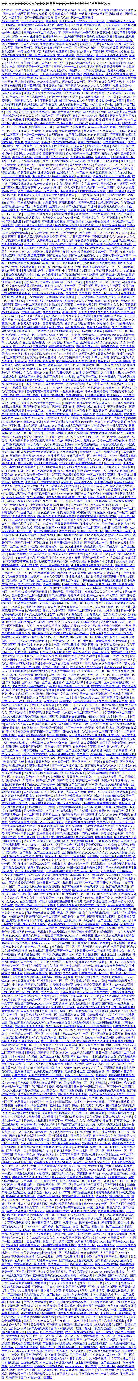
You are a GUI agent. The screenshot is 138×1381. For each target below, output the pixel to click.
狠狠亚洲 (80, 474)
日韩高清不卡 (82, 236)
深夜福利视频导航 (89, 1173)
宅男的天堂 (57, 591)
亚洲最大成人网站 (107, 708)
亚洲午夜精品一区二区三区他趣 (114, 761)
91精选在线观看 (11, 32)
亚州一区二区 (112, 463)
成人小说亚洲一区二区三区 (83, 153)
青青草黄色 (120, 750)
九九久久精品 (121, 671)
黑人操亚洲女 (71, 263)
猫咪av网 (69, 402)
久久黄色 (15, 1018)
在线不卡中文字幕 (84, 746)
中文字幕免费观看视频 (16, 1222)
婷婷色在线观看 (118, 455)
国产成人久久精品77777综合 (116, 312)
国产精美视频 (86, 1230)
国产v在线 (73, 580)
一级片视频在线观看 (59, 871)
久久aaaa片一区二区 (87, 871)
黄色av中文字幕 (36, 776)
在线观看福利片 (47, 655)
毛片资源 (122, 232)
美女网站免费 (40, 353)
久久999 (48, 161)
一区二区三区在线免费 (121, 961)
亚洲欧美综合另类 (97, 319)
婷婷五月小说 (43, 1109)
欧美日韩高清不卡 (24, 980)
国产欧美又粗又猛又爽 (113, 701)
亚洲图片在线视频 (13, 89)
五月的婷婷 (60, 1003)
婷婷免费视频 (110, 346)
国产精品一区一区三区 (90, 21)
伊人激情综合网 (22, 157)
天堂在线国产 (89, 1347)
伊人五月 (70, 365)
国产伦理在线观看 (80, 1233)
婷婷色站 (88, 965)
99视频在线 (64, 1343)
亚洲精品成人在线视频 (91, 406)
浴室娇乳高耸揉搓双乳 (21, 240)
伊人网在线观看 (22, 123)
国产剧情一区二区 (124, 508)
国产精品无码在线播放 (103, 1109)
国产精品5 (42, 70)
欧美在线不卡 (10, 512)
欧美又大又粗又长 (29, 323)
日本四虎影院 (30, 44)
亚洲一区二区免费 (69, 334)
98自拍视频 (9, 470)
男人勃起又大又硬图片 (121, 59)
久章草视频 (58, 210)
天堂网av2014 (116, 716)
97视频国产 (13, 455)
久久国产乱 (13, 893)
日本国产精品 (90, 621)
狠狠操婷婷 (34, 829)
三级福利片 (16, 1354)
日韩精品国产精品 (38, 1052)
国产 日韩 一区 (44, 1298)
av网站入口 (52, 417)
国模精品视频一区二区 (16, 206)
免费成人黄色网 (56, 799)
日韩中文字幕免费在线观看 (90, 115)
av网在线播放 (32, 221)
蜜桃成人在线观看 (39, 553)
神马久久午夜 (101, 357)
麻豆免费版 (91, 1339)
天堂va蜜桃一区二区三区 (108, 1029)
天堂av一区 (99, 470)
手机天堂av (56, 327)
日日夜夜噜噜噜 (53, 153)
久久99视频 (99, 980)
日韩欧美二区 (30, 146)
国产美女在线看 (51, 89)
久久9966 (43, 187)
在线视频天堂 (35, 807)
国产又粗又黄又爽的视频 (102, 569)
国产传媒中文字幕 (58, 693)
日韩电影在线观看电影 (84, 742)
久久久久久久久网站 (113, 130)
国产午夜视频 (49, 104)
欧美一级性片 (101, 652)
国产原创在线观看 (32, 316)
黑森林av (127, 1283)
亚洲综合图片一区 (94, 557)
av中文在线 (19, 1075)
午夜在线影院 (106, 1037)
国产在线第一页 (16, 1150)
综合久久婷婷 (43, 183)
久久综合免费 (21, 977)
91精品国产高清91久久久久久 (89, 62)
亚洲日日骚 (41, 157)
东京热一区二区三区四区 (17, 1131)
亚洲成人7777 (114, 270)
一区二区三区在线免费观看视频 (35, 572)
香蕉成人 (44, 946)
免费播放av (34, 368)
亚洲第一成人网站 (52, 603)
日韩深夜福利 (54, 285)
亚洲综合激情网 (97, 773)
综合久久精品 (52, 168)
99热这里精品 (67, 531)
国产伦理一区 (24, 542)
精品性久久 (89, 1143)
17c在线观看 (40, 206)
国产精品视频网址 (72, 825)
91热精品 (122, 561)
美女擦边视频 (105, 448)
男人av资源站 (27, 720)
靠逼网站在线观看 (83, 829)
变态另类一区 (65, 705)
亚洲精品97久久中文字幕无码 (117, 304)
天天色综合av (10, 316)
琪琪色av (57, 353)
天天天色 (12, 342)
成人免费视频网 (67, 451)
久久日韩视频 (63, 372)
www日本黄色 (117, 538)
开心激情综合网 (34, 270)
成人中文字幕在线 (97, 383)
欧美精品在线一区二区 (46, 263)
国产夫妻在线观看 (72, 844)
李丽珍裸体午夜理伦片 (82, 931)
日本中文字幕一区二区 (94, 973)
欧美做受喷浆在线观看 (98, 36)
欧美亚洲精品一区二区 (69, 587)
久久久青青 (13, 648)
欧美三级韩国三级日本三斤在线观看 (110, 584)
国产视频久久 (69, 232)
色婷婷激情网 (85, 837)
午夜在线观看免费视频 (27, 508)
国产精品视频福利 (68, 833)
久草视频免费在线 (87, 1241)
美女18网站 (16, 467)
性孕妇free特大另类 (81, 1218)
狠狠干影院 (99, 455)
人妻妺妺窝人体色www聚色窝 (89, 127)
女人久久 (105, 240)
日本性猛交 (69, 251)
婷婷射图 (31, 467)
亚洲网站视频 (12, 138)
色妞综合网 (110, 493)
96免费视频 (34, 153)
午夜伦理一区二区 (79, 455)
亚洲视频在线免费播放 (85, 565)
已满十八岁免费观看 (70, 614)
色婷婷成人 (56, 387)
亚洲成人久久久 (22, 372)
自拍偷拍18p (129, 841)
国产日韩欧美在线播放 (69, 319)
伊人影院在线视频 (117, 74)
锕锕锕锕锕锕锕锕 (92, 417)
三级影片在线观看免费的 (80, 353)
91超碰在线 (80, 1109)
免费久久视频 (52, 312)
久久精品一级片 (89, 44)
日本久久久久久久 (32, 21)
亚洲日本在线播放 (118, 51)
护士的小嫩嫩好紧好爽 (118, 1165)
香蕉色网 (95, 123)
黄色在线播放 (46, 1154)
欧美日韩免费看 (48, 599)
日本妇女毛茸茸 (53, 383)
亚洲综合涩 (41, 538)
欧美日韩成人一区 (105, 402)
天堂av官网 (83, 980)
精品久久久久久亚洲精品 (78, 168)
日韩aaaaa (21, 361)
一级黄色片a (78, 561)
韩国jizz (115, 882)
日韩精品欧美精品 (118, 1290)
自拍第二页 (43, 266)
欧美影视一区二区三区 (110, 100)
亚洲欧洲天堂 (63, 652)
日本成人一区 (50, 844)
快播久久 (38, 251)
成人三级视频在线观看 (88, 331)
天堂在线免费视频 (13, 119)
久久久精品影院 (98, 134)
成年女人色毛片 (92, 1067)
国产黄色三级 (87, 202)
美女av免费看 (66, 55)
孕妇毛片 (23, 621)
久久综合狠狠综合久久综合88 (81, 380)
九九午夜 (103, 822)
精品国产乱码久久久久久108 (99, 814)
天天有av (89, 489)
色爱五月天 (50, 202)
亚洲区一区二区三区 (90, 531)
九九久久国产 (124, 1218)
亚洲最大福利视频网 (58, 746)
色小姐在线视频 (57, 735)
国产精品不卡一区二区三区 (34, 66)
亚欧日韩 (37, 285)
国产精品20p (94, 667)
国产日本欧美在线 (50, 467)
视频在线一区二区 (85, 999)
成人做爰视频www (112, 621)
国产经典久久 (10, 414)
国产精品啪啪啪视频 (28, 519)
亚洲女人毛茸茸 (123, 939)
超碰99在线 (16, 300)
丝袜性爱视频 (57, 455)
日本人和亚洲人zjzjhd (105, 1294)
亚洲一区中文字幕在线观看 (112, 682)
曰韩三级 (15, 108)
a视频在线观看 (74, 282)
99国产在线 (66, 448)
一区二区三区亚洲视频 (16, 1230)
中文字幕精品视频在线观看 (74, 757)
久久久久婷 (60, 553)
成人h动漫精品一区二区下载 (98, 96)
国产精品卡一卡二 (65, 66)
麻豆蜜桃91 (91, 130)
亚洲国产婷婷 (73, 36)
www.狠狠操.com (108, 1154)
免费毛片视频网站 (38, 765)
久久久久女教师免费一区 (31, 474)
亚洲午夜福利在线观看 (103, 1286)
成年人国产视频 (76, 206)
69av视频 (115, 149)
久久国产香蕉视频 (53, 818)
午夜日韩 (59, 580)
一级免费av (35, 444)
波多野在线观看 (84, 448)
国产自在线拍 (93, 807)
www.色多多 (19, 550)
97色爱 (5, 266)
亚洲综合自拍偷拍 (21, 678)
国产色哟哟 (38, 621)
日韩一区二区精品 (114, 618)
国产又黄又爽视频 (69, 803)
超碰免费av (95, 572)
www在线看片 (106, 1245)
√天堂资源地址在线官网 (52, 51)
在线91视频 (32, 142)
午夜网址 (103, 361)
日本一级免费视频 (122, 1007)
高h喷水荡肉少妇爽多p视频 (105, 308)
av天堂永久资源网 (26, 1347)
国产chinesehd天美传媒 (60, 1026)
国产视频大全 (74, 1188)
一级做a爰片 (62, 1309)
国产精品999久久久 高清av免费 (76, 361)
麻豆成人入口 (65, 1373)
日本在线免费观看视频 (54, 28)
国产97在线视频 (72, 886)
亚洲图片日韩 (113, 1067)
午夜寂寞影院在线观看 (54, 146)
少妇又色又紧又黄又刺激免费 (81, 399)
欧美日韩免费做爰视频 (54, 565)
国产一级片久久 (39, 331)
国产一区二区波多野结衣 (73, 750)
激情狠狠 (66, 999)
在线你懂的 (125, 28)
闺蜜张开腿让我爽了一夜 (113, 138)
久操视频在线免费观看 (49, 1071)
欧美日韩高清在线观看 (71, 1207)
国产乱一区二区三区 (114, 380)
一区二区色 (96, 878)
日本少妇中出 (122, 950)
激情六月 (20, 875)
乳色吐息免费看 (28, 859)
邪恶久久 (108, 565)
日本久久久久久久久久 (38, 1320)
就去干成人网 (63, 633)
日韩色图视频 (71, 731)
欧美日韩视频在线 (108, 1369)
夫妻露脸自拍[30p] (74, 969)
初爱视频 (101, 1075)
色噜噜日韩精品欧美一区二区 (102, 266)
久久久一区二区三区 (106, 293)
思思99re (74, 1139)
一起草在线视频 (11, 221)
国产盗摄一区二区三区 (56, 1226)
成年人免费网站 (31, 289)
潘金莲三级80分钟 (34, 893)
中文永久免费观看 (18, 285)
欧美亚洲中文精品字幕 (111, 32)
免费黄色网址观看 (31, 746)
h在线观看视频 (74, 383)
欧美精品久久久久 (30, 195)
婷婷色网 (113, 659)
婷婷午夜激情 (47, 1305)
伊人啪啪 (41, 674)
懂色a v (76, 1105)
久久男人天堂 (112, 123)
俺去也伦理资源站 (80, 678)
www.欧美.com (74, 1366)
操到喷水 (45, 198)
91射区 (104, 723)
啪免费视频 (51, 965)
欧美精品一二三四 (34, 108)
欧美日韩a (33, 89)
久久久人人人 (38, 387)
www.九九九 (78, 28)
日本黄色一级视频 (85, 1086)
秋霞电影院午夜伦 (122, 62)
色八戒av (7, 1264)
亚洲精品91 (89, 334)
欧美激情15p (95, 1128)
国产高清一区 (87, 1245)
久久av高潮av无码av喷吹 (17, 663)
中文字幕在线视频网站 (89, 1279)
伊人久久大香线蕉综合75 (112, 55)
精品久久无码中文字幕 (41, 784)
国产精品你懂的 (88, 1249)
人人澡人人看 (71, 621)
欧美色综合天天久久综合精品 (53, 1162)
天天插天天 (53, 251)
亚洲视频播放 (86, 365)
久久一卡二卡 (78, 1165)
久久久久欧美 (43, 644)
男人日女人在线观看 (108, 285)
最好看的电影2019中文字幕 (77, 100)
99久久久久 (47, 859)
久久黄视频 (94, 1116)
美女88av (63, 25)
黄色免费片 (111, 1199)
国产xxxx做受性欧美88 (80, 897)
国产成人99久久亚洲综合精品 (34, 225)
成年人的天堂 (59, 308)
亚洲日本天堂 (30, 565)
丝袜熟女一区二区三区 (109, 164)
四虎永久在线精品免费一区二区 (66, 497)
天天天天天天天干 (67, 523)
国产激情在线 (72, 93)
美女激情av (84, 470)
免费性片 (104, 1139)
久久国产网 (89, 1139)
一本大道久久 (95, 1048)
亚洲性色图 (25, 890)
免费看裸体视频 (101, 750)
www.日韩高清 (15, 497)
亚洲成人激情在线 (29, 202)
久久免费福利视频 (24, 516)
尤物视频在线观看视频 (93, 259)
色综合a (88, 89)
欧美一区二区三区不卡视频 (26, 799)
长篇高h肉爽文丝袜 (109, 1124)
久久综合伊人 (59, 70)
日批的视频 (58, 1233)
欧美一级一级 (123, 920)
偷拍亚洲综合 (99, 693)
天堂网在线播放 (48, 482)
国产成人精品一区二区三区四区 (95, 429)
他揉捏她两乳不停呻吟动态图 (37, 25)
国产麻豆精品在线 (104, 180)
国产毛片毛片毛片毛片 (27, 523)
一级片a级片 (128, 757)
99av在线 (37, 417)
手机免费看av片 (75, 327)
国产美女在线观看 (14, 867)
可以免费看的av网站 (61, 346)
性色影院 (98, 875)
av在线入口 (51, 701)
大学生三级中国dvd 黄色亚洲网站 (92, 338)
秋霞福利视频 (108, 516)
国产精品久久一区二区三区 (79, 81)
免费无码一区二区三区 (119, 712)
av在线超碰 (64, 878)
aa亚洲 (38, 769)
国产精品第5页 (46, 780)
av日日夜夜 (84, 176)
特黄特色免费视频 (107, 1192)
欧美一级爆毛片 (115, 417)
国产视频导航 (34, 1354)
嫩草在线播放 (96, 59)
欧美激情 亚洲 (27, 172)
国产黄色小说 (50, 992)
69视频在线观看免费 (115, 527)
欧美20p (46, 142)
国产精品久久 (24, 100)
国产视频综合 (15, 689)
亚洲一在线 (25, 644)
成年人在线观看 (11, 93)
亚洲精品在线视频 (98, 146)
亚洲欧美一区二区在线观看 (52, 663)
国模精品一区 (18, 1373)
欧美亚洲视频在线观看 (49, 59)
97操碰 (66, 890)
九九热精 (94, 161)
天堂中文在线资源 (21, 788)
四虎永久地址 (60, 1358)
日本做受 (95, 550)
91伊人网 (96, 633)
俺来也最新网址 (53, 1188)
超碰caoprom (20, 36)
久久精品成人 (87, 138)
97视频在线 (40, 346)
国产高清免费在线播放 (40, 689)
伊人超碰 (61, 1298)
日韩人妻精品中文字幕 (117, 1116)
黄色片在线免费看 (54, 610)
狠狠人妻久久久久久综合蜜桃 (43, 93)
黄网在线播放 (76, 221)
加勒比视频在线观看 (72, 1014)
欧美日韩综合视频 (96, 901)
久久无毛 (119, 368)
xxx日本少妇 (112, 387)
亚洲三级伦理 (121, 300)
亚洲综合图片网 (94, 927)
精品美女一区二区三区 (79, 1075)
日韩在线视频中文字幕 (24, 1207)
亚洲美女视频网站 (18, 920)
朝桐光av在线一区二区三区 (66, 244)
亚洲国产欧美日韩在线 (42, 493)
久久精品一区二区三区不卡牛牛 (82, 712)
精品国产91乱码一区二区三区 (70, 659)
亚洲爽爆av (125, 474)
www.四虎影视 (83, 482)
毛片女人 (50, 1192)
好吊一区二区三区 (35, 244)
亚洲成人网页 (40, 1203)
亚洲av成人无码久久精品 (30, 924)
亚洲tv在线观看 (114, 108)
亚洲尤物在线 (43, 542)
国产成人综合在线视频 (67, 266)
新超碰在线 (31, 104)
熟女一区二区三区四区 (104, 1147)
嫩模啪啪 (102, 323)
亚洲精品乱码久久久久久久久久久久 (103, 342)
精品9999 (105, 810)
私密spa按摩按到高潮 (31, 735)
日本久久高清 (112, 25)
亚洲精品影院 (75, 591)
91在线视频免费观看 (89, 108)
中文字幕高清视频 (104, 214)
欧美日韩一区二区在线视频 (29, 595)
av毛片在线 (55, 342)
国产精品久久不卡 (97, 289)
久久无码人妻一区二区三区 (114, 255)
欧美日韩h (12, 1377)
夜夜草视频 (73, 421)
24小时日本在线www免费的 (118, 372)
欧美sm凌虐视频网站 (62, 304)
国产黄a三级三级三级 (55, 62)
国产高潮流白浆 (11, 198)
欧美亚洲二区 (56, 893)
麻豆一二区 (71, 342)
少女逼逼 (18, 984)
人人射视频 (124, 954)
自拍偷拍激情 (68, 655)
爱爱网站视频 (117, 70)
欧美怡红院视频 (95, 395)
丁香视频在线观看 (118, 1101)
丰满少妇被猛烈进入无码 (110, 421)
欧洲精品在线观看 (45, 531)
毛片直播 (130, 1082)
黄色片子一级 (80, 693)
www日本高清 (94, 587)
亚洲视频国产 (24, 1071)
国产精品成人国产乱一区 (42, 1014)
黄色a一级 (94, 791)
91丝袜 (92, 206)
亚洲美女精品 (72, 89)
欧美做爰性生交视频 (101, 561)
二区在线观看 (33, 1241)
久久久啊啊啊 (90, 1252)
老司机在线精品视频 (59, 810)
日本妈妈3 (26, 59)
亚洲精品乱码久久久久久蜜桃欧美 (55, 1275)
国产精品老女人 (42, 633)
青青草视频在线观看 (123, 134)
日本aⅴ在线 (8, 217)
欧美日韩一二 (115, 504)
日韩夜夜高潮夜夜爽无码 (42, 391)
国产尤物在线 (34, 300)
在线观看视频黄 (78, 720)
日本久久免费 (33, 383)
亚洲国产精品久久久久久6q (87, 1354)
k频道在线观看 (16, 368)
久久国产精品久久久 (41, 1373)
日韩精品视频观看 (13, 765)
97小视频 (110, 844)
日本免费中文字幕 (92, 1256)
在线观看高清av (93, 74)
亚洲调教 (43, 980)
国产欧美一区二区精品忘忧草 (43, 32)
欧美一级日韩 (96, 1101)
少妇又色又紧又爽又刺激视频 (59, 485)
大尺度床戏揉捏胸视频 (66, 368)
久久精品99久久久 (122, 383)
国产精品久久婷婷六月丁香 (51, 338)
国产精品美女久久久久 (62, 1249)
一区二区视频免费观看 (102, 474)
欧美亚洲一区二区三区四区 (97, 232)
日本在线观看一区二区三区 (19, 1169)
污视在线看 (110, 459)
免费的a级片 (103, 300)
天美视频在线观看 (49, 240)
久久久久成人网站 (121, 172)
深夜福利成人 (92, 795)
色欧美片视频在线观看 (100, 825)
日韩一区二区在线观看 (41, 55)
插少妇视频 (125, 263)
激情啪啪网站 (71, 814)
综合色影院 (30, 425)
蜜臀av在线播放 (38, 149)
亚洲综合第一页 (89, 225)
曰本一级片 (89, 93)
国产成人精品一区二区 (36, 682)
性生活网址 (76, 553)
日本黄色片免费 (121, 909)
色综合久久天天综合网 (35, 659)
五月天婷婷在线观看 (36, 406)
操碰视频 (128, 467)
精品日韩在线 (33, 229)
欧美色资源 (97, 248)
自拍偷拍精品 (40, 1358)
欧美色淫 (127, 217)
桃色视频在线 (104, 837)
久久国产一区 (52, 399)
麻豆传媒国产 (123, 837)
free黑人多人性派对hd (103, 1094)
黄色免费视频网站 (13, 931)
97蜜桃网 (95, 1003)
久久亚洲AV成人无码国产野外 (71, 425)
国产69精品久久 (112, 44)
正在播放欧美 (30, 1362)
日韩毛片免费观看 (36, 973)
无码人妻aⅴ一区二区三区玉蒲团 (51, 40)
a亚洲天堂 (129, 229)
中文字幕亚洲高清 (30, 1079)
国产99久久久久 (53, 229)
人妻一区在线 (57, 674)
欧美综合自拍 (62, 1109)
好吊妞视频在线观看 (41, 1351)
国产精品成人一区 (88, 346)
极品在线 (124, 1222)
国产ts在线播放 (19, 708)
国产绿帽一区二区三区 (46, 731)
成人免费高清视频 (118, 248)
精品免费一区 (44, 1131)
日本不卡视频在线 (21, 538)
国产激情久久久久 (34, 455)
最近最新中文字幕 (74, 916)
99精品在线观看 (64, 470)
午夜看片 (20, 1105)
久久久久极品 (119, 852)
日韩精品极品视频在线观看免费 (38, 236)
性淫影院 (110, 587)
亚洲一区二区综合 (34, 1249)
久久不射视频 (21, 353)
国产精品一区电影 (52, 727)
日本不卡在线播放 (109, 625)
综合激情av (97, 754)
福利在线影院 (99, 172)
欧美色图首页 (56, 776)
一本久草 (15, 606)
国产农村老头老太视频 (122, 112)
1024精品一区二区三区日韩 (31, 629)
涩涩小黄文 (83, 1328)
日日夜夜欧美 (110, 161)
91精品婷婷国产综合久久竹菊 (114, 89)
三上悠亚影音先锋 (88, 195)
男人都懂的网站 (25, 81)
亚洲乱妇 (59, 682)
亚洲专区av (80, 878)
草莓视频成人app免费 (42, 686)
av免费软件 (31, 198)
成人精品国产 (21, 1358)
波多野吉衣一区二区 (92, 905)
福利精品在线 (27, 164)
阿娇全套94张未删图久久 (106, 720)
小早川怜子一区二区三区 (59, 289)
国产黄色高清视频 (106, 1158)
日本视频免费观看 (98, 648)
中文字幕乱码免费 (60, 474)
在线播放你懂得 (38, 671)
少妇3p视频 (90, 723)
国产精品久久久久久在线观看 (114, 1260)
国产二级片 (51, 376)
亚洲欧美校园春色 (93, 739)
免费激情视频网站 (49, 81)
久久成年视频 (40, 232)
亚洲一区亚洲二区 (24, 833)
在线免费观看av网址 (112, 81)
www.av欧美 (23, 417)
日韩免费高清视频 (21, 769)
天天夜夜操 (81, 123)
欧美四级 (87, 421)
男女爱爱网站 (95, 844)
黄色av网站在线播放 (120, 905)
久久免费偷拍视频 (49, 625)
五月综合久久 (18, 712)
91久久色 (51, 606)
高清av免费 (69, 312)
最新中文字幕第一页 (86, 183)
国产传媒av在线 (57, 255)
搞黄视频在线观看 (119, 1169)
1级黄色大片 (93, 614)
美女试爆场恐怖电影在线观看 (59, 44)
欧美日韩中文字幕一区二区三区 (38, 191)
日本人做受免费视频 (16, 232)
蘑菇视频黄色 (10, 44)
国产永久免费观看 (122, 485)
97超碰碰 (101, 1275)
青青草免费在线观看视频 (112, 640)
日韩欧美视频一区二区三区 (38, 750)
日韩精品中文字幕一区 (102, 689)
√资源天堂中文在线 (35, 754)
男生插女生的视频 (99, 327)
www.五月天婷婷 (29, 1290)
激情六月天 (72, 229)
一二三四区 (81, 40)
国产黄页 (76, 25)
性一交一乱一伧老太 (34, 134)
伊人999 (13, 59)
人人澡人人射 (10, 62)
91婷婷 (104, 1249)
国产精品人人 (38, 550)
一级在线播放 (110, 1373)
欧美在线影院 (110, 1339)
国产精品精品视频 (95, 112)
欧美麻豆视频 (46, 833)
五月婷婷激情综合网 (53, 74)
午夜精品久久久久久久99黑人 (104, 591)
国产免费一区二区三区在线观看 (45, 618)
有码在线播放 (17, 553)
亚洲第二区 (50, 508)
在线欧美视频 (85, 300)
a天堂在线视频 (117, 1177)
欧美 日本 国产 (73, 1339)
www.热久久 (66, 493)
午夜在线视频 (27, 51)
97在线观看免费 (31, 312)
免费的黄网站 (10, 961)
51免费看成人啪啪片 (80, 1177)
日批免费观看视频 (103, 1301)
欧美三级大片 (31, 844)
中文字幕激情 (55, 433)
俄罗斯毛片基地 (100, 508)
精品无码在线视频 (107, 1264)
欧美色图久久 (10, 210)
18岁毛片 (76, 489)
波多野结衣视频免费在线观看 (20, 909)
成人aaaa (45, 425)
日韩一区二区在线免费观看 (35, 470)
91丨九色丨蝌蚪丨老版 (36, 138)
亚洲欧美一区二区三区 (51, 720)
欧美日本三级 (30, 546)
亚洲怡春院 (109, 523)
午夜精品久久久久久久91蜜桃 (31, 1177)
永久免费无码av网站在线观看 (57, 512)
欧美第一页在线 (53, 421)
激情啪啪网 (93, 618)
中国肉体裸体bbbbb (72, 773)
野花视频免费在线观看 (59, 300)
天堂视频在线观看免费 (58, 444)
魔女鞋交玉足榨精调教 (122, 863)
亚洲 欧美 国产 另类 (122, 115)
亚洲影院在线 (80, 504)
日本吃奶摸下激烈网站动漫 (99, 263)
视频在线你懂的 (117, 406)
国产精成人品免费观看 (41, 757)
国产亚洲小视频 (114, 1184)
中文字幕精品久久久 (95, 78)
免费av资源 (95, 1165)
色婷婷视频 (9, 334)
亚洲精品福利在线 (113, 225)
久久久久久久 (60, 157)
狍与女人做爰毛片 (32, 414)
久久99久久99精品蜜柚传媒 (41, 773)
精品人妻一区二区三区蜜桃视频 (32, 569)
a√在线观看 (50, 130)
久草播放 (31, 482)
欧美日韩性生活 (75, 1071)
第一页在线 (9, 489)
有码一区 (104, 1162)
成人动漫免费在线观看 (109, 1324)
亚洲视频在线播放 (54, 221)
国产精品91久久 (81, 501)
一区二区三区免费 (105, 436)
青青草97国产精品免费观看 (35, 988)
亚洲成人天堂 (18, 1328)
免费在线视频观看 (124, 440)
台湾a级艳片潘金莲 (99, 1120)
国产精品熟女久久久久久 (19, 115)
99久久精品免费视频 (75, 519)
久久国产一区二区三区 (112, 1267)
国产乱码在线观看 (14, 444)
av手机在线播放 (46, 357)
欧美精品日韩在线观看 (119, 1128)
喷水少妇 (115, 323)
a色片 (80, 289)
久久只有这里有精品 (19, 338)
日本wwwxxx (92, 1203)
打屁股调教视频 (67, 905)
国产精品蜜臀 (57, 595)
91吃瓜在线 (31, 282)
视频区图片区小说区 (56, 829)
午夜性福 (24, 402)
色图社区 (57, 187)
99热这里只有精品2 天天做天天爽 (100, 66)
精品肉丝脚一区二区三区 (74, 686)
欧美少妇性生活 (81, 436)
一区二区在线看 (126, 1245)
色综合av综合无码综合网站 (93, 478)
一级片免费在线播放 (14, 504)
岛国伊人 (75, 70)
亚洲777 (100, 935)
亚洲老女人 (56, 206)
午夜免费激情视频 (87, 240)
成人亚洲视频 (93, 818)
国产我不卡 (128, 572)
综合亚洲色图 (85, 55)
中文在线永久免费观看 (106, 686)
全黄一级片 (50, 1079)
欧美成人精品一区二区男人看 (115, 168)
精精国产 (118, 810)
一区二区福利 (33, 814)
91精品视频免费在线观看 (90, 1169)
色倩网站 (65, 701)
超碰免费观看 (81, 1022)
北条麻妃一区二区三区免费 (103, 282)
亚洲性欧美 (81, 1147)
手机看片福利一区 (57, 436)
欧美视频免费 (118, 1079)
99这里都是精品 (106, 297)
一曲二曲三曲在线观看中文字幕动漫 (73, 149)
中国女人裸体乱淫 (52, 282)
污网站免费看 (90, 833)
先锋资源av (102, 157)
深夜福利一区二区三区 (24, 28)
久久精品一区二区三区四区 (54, 115)
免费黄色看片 (69, 191)
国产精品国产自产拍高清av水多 (26, 96)
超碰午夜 (115, 1011)
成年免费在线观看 (77, 433)
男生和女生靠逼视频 (73, 716)
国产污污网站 (36, 497)
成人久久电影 (18, 1267)
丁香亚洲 (49, 1343)
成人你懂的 (113, 875)
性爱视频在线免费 (44, 429)
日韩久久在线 (43, 372)
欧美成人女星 (96, 595)
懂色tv (35, 977)
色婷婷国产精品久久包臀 (93, 1007)
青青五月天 (28, 1011)
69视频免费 (59, 863)
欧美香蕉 (24, 1215)
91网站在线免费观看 (121, 1075)
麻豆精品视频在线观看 (78, 1324)
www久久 (109, 550)
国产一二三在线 (19, 886)
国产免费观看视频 (29, 217)
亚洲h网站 (101, 1011)
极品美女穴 (100, 410)
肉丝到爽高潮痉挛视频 (17, 561)
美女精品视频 (63, 1169)
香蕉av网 (103, 655)
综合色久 (69, 1007)
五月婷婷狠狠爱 (11, 587)
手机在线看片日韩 (97, 391)
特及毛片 (68, 240)
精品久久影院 (111, 153)
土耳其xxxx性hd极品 (79, 1158)
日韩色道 (128, 266)
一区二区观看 (96, 1207)
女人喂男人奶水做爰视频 (85, 735)
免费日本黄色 (78, 308)
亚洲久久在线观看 (30, 130)
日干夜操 (30, 214)
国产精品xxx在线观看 (115, 183)
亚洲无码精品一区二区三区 (43, 916)
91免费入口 (44, 248)
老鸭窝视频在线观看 (92, 191)
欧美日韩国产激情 (79, 977)
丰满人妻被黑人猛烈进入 (53, 841)
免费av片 (76, 414)
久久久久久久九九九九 (63, 1283)
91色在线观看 (77, 210)
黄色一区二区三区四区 (79, 285)
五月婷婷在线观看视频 (60, 297)
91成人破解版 (35, 380)
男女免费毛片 (41, 176)
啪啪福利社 (9, 172)
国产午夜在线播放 (122, 988)
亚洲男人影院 (27, 248)
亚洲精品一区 (70, 1097)
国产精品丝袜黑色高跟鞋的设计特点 (108, 244)
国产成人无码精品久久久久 (24, 399)
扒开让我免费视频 (67, 1256)
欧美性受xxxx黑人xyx (86, 697)
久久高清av (8, 988)
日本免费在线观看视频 (16, 293)
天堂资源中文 (15, 1060)
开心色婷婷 (49, 274)
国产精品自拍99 (69, 274)
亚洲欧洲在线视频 (38, 119)
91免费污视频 (63, 183)
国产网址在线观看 (70, 723)
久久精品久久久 (92, 848)
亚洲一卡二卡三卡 (24, 739)
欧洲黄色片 (45, 1169)
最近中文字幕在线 (52, 1332)
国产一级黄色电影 (107, 451)
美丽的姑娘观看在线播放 (22, 350)
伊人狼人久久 (98, 538)
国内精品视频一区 (123, 157)
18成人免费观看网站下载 (112, 489)
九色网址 (88, 946)
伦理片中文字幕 (61, 629)
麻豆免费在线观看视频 (32, 489)
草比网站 (93, 856)
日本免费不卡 (83, 410)
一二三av (82, 172)
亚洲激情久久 (66, 172)
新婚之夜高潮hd (94, 546)
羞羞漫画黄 (73, 78)
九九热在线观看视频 (69, 795)
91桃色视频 (108, 871)
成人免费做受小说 (81, 164)
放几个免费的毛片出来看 (118, 195)
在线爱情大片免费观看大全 (38, 451)
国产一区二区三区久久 (29, 433)
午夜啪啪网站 (18, 671)
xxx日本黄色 (14, 421)
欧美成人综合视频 (27, 485)
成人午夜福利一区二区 (74, 104)
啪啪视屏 (12, 746)
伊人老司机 (71, 187)
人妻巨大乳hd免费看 (59, 410)
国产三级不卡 (22, 346)
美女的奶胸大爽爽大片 (120, 754)
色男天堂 (77, 663)
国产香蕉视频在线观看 (99, 535)
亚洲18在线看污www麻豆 (50, 527)
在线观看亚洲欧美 (72, 391)
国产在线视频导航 (64, 142)
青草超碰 (97, 198)
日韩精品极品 (124, 958)
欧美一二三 (104, 440)
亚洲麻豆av (66, 21)
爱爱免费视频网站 (89, 142)
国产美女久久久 (50, 969)
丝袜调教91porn (53, 36)
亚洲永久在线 (87, 312)
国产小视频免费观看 (70, 535)
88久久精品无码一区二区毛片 (34, 278)
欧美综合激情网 (34, 436)
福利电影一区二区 (82, 1264)
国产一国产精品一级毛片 (79, 32)
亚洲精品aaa (29, 512)
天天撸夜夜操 (107, 353)
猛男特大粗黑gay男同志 (75, 180)
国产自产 (83, 754)
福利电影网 (106, 931)
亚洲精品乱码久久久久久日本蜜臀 (59, 557)
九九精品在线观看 (83, 1052)
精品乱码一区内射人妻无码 (109, 425)
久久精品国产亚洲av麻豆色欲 (59, 1045)
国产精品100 (54, 1339)
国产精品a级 (74, 818)
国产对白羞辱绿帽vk (82, 255)
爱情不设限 (108, 1222)
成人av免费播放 (22, 1109)
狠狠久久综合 (70, 96)
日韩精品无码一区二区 (60, 950)
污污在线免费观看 (23, 266)
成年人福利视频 (118, 470)
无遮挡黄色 (120, 807)
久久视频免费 (55, 1063)
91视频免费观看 (108, 47)
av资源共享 (61, 504)
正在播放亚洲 (81, 943)
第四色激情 (13, 682)
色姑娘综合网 (52, 519)
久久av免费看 (45, 1256)
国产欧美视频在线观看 (67, 112)
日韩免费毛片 (119, 1249)
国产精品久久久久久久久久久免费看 (88, 85)
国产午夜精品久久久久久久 (75, 606)
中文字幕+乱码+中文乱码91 (27, 693)
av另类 (54, 232)
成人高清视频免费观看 (121, 739)
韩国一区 (73, 867)
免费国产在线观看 (102, 40)
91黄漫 (30, 357)
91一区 (75, 739)
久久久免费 (70, 973)
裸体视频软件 (76, 618)
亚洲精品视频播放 (21, 183)
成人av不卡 (58, 1177)
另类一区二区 (35, 410)
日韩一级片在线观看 (61, 108)
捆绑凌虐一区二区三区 (38, 587)
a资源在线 (79, 1343)
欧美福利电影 (52, 584)
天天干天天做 (124, 40)
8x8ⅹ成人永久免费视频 (50, 78)
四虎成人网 (97, 504)
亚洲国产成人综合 (31, 376)
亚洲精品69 (54, 1324)
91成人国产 (78, 146)
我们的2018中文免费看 (35, 1233)
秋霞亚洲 (46, 652)
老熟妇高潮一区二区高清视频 (63, 769)
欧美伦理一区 (62, 198)
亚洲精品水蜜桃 (64, 214)
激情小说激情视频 (62, 671)
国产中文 (55, 973)
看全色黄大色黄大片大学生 (115, 206)
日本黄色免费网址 (27, 603)
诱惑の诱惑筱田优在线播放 (69, 939)
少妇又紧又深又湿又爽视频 (26, 856)
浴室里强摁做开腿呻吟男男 (65, 901)
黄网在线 (52, 21)
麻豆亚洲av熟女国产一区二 (30, 308)
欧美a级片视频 (30, 62)
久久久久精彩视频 (122, 289)
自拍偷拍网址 (75, 395)
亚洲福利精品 (86, 119)
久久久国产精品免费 (41, 361)
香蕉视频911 (65, 429)
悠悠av (103, 149)
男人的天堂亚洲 (11, 270)
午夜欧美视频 (116, 278)
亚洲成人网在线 (25, 1154)
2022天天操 (66, 463)
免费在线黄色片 (123, 85)
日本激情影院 (35, 297)
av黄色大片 (85, 1275)
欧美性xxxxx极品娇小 (15, 637)
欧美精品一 (114, 395)
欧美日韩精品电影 (63, 176)
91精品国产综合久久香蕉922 (116, 202)
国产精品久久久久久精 (29, 1026)
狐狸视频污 (39, 1086)
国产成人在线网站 (24, 599)
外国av (90, 682)
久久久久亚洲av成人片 (94, 485)
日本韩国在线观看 (46, 788)
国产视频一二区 (87, 376)
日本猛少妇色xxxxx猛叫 (118, 984)
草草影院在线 (92, 25)
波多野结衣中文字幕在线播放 (68, 134)
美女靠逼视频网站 (71, 927)
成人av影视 (68, 376)
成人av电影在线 (109, 610)
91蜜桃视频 (98, 659)
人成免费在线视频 (82, 157)
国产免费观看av (43, 1048)
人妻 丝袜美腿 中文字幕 (29, 697)
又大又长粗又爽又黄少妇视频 (20, 576)
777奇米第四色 (71, 1067)
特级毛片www (112, 667)
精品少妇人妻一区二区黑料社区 (92, 890)
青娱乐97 (89, 640)
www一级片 (61, 278)
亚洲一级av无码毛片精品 (48, 293)
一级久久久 (34, 168)
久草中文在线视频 (94, 70)
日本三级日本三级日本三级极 (20, 395)
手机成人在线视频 (43, 705)
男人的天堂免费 (80, 1029)
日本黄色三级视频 (86, 444)
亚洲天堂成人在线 (77, 576)
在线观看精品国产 (63, 119)
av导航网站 (112, 878)
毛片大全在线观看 (18, 731)
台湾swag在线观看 (59, 1022)
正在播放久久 (54, 920)
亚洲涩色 (35, 36)
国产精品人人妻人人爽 (20, 723)
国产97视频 (127, 629)
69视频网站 (84, 512)
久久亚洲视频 (110, 217)
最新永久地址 (54, 648)
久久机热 (60, 569)
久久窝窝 (90, 1188)
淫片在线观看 (115, 935)
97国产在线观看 (59, 489)
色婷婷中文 (19, 1007)
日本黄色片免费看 (18, 263)
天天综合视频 (62, 943)
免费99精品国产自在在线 (70, 161)
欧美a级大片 (128, 659)
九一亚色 (7, 697)
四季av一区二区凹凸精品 (31, 304)
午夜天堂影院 (70, 417)
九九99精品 (75, 74)
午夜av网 (98, 270)
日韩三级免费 (97, 497)
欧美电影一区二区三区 (66, 946)
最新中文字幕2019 (21, 1366)
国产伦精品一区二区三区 (84, 527)
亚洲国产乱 (116, 433)
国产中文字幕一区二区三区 (93, 671)
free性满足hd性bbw (85, 701)
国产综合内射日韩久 (118, 531)
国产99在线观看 (114, 519)
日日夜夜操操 (86, 297)
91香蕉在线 (72, 822)
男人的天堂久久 (64, 1131)
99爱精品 (96, 519)
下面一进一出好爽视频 (102, 28)
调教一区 (89, 769)
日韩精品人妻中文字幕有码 (87, 51)
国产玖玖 (117, 553)
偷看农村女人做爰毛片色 (59, 195)
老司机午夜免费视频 (113, 742)
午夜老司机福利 (75, 59)
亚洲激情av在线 (53, 85)
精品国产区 (9, 191)
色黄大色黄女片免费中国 (102, 629)
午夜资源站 (19, 686)
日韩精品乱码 (96, 1014)
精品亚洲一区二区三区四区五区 (65, 856)
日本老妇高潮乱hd (110, 859)
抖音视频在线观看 (35, 327)
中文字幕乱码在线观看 (77, 270)
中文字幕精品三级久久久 (78, 1196)
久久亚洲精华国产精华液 (74, 357)
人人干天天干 (109, 1252)
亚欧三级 (88, 708)
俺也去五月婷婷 (107, 769)
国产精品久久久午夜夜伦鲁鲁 (56, 516)
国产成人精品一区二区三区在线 (35, 905)
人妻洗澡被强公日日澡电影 (46, 1075)
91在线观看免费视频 (33, 342)
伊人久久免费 (126, 187)
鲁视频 (19, 142)
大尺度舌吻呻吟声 (83, 841)
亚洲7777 (66, 236)
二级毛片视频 (47, 535)
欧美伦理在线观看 (88, 954)
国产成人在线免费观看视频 (32, 939)
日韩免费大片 (79, 1358)
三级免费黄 (61, 127)
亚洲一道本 (9, 161)
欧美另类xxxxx (30, 1252)
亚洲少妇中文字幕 (46, 463)
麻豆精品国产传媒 (121, 410)
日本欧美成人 (108, 376)
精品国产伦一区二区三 (44, 180)
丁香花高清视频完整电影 (17, 1283)
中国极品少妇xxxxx (81, 1298)
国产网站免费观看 (30, 584)
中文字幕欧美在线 (46, 100)
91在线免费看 (90, 1060)
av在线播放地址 (94, 886)
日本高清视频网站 (114, 142)
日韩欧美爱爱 (114, 198)
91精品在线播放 (33, 606)
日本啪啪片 (50, 927)
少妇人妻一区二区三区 (85, 995)
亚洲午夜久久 (89, 599)
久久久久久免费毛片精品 (34, 112)
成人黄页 (67, 1279)
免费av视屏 (61, 988)
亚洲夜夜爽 (86, 1260)
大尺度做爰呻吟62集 (109, 414)
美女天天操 (38, 1324)
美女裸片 (12, 580)
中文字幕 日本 (24, 70)
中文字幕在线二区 (120, 1358)
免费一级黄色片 (16, 1211)
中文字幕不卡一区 (102, 104)
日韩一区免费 (116, 191)
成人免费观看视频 (23, 795)
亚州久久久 (44, 214)
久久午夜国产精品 (65, 138)
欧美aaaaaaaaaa (41, 943)
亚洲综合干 (10, 376)
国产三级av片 (105, 365)
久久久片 (30, 841)
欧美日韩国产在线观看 (72, 1286)
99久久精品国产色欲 (47, 890)
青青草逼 (37, 920)
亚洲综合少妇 (47, 172)
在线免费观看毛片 (70, 130)
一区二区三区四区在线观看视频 (103, 1033)
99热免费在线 (87, 625)
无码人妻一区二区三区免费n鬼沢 (75, 47)
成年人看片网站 (74, 648)
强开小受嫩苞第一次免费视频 (53, 123)
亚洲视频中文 (90, 644)
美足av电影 (8, 66)
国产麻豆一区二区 (82, 637)
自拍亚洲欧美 (10, 21)
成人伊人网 (25, 463)
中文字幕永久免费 (13, 757)
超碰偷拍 (18, 482)
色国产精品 (100, 678)
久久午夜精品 (105, 603)
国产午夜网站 (18, 1135)
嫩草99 (7, 308)
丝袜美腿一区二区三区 (54, 1029)
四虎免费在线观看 (105, 1056)
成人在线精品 (60, 995)
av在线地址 (22, 40)
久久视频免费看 (77, 550)
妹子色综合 (77, 667)
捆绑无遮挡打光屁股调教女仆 (20, 1041)
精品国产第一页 (119, 1196)
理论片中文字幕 (47, 1260)
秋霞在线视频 (104, 1218)
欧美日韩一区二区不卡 (40, 1335)
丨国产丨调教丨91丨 (55, 667)
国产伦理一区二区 (97, 553)
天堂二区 (63, 912)
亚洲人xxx (129, 1045)
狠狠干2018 (13, 448)
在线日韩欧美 (87, 655)
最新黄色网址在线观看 (108, 316)
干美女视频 (67, 992)
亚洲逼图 (56, 1007)
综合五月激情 (18, 149)
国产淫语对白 (10, 750)
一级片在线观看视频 (49, 365)
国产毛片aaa (36, 1211)
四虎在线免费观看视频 (27, 1343)
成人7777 (63, 1192)
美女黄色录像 (82, 652)
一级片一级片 (119, 655)
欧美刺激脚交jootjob (64, 459)
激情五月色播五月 (117, 1048)
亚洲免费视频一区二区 (52, 1218)
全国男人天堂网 (87, 304)
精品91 (47, 1241)
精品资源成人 (78, 1351)
